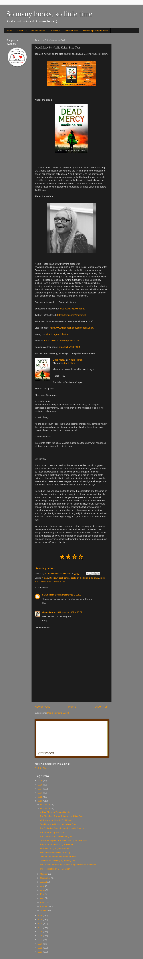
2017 (40, 927)
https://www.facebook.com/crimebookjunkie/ (72, 328)
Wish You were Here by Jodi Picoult (56, 820)
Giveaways (55, 30)
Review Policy (38, 30)
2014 (40, 940)
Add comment (43, 627)
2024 (40, 789)
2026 (40, 780)
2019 (40, 919)
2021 (40, 801)
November (45, 808)
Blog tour (53, 578)
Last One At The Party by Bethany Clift (57, 861)
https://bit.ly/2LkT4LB (69, 347)
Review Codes (71, 30)
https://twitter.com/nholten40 (71, 315)
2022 (40, 797)
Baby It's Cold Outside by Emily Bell (56, 844)
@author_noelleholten (57, 334)
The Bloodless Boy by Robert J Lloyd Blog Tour (61, 816)
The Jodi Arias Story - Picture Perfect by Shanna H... (64, 828)
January (44, 910)
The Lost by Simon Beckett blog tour (56, 836)
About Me (21, 30)
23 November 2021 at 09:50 (68, 595)
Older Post (101, 706)
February (44, 906)
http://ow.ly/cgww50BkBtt (72, 308)
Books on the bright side (82, 578)
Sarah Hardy (48, 595)
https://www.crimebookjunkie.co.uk (61, 340)
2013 (40, 944)
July (42, 886)
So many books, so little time (49, 14)
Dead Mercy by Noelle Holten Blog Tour (58, 824)
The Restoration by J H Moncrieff (55, 869)
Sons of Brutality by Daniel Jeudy (55, 852)
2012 (40, 948)
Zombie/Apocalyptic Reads (95, 30)
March (43, 902)
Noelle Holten (76, 360)
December (45, 804)
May (42, 894)
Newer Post (42, 706)
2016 (40, 932)
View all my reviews (45, 568)
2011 (40, 952)
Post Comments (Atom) (58, 713)
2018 (40, 923)
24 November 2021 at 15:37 (69, 612)
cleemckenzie (49, 612)
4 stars (45, 578)
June (42, 890)
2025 (40, 785)
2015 (40, 936)
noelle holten (59, 581)
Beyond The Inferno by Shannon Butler (58, 857)
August (43, 882)
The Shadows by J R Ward (52, 832)
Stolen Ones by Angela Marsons (55, 848)
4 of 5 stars (69, 363)
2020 (40, 915)
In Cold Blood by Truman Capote (55, 812)
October (44, 874)
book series (64, 578)
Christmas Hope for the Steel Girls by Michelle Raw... (64, 840)
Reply (45, 603)
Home (9, 30)
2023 (40, 793)
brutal (96, 578)
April (42, 898)
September (45, 878)
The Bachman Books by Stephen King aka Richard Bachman (68, 865)
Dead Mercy (59, 360)
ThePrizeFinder (42, 768)
